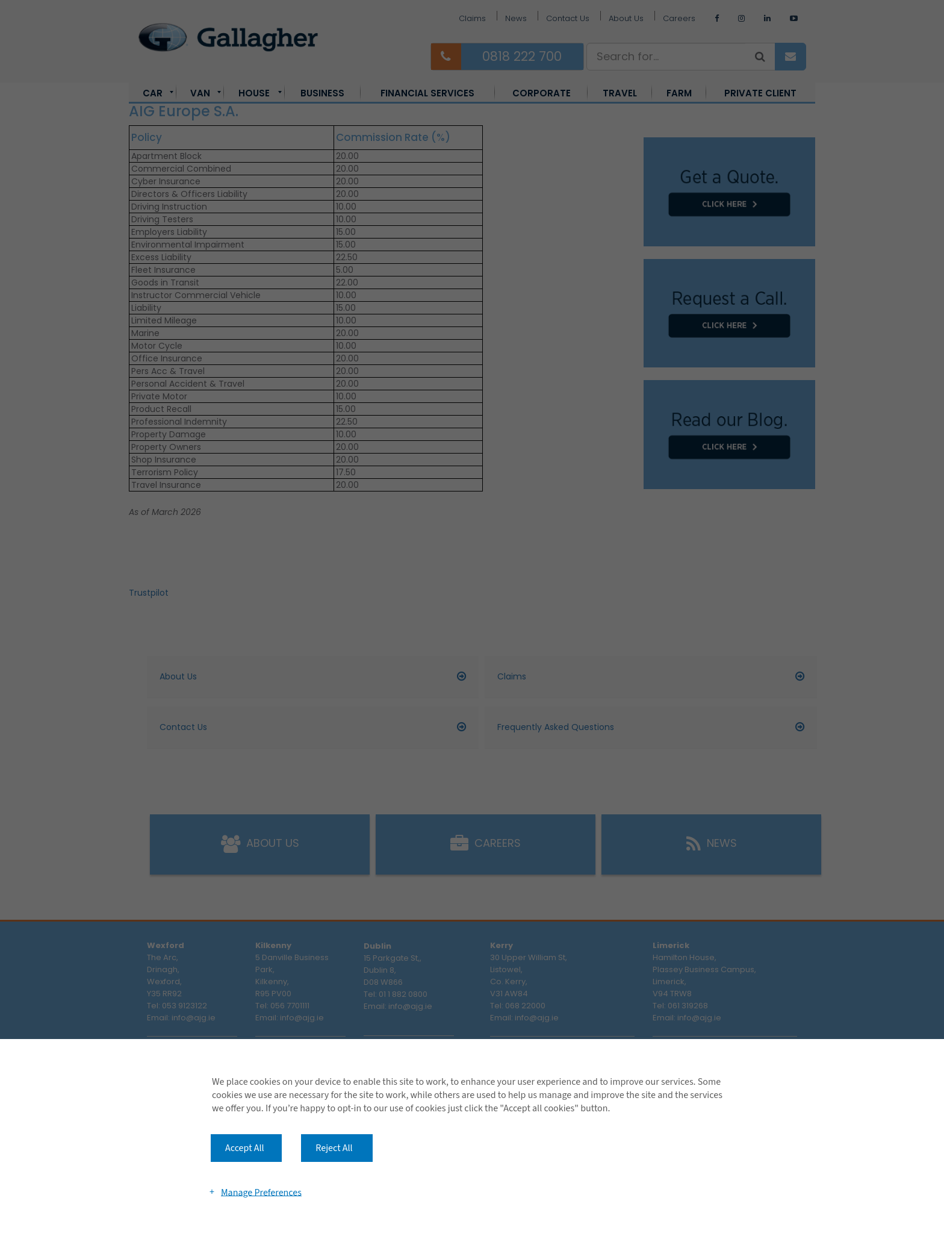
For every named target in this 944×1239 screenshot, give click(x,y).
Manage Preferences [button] (261, 1192)
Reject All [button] (333, 1148)
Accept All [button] (244, 1148)
